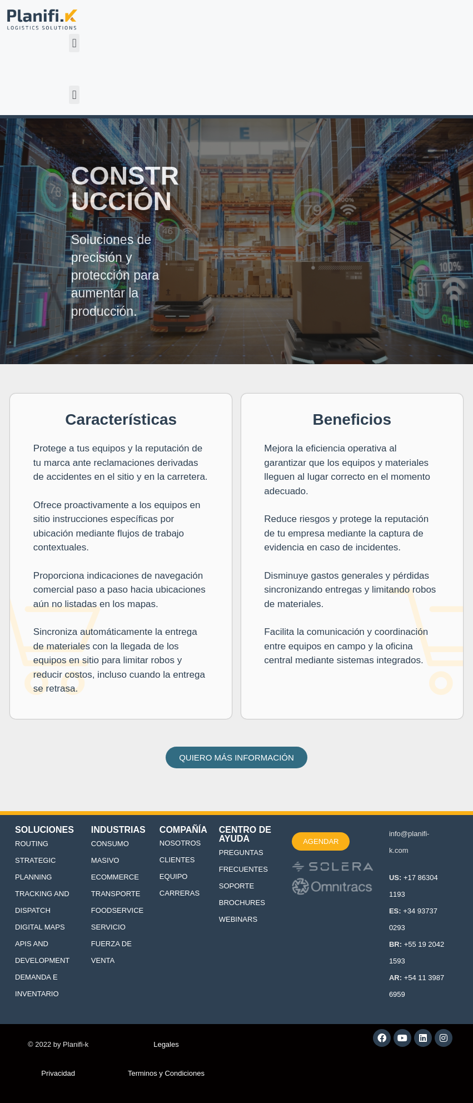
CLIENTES (177, 860)
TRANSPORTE (116, 894)
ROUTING (31, 843)
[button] (74, 43)
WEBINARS (238, 919)
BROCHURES (242, 902)
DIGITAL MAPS (40, 927)
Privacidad (58, 1073)
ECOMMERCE (115, 877)
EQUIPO (174, 876)
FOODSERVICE (117, 910)
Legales (166, 1044)
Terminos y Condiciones (166, 1073)
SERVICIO (108, 927)
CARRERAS (180, 893)
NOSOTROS (180, 843)
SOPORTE (236, 886)
